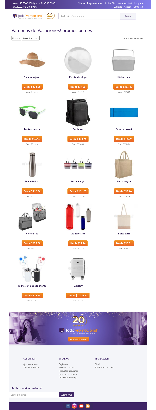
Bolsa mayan (124, 181)
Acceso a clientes (67, 367)
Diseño (98, 364)
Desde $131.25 (78, 191)
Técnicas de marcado (104, 367)
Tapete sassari (124, 129)
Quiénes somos (30, 364)
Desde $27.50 (77, 86)
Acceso (128, 6)
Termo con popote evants (32, 285)
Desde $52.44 (124, 191)
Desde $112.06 (32, 191)
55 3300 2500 (26, 3)
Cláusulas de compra (68, 377)
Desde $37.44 (77, 243)
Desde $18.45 (32, 138)
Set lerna (78, 129)
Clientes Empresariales (90, 3)
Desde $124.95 (32, 295)
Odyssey (78, 285)
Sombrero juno (32, 77)
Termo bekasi (32, 181)
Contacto (138, 6)
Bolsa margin (78, 181)
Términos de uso (31, 367)
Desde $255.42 (123, 86)
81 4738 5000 (48, 3)
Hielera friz (32, 233)
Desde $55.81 (124, 243)
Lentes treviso (32, 129)
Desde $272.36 (32, 86)
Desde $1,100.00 (77, 295)
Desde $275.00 (32, 243)
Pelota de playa (78, 77)
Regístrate (63, 364)
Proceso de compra (68, 374)
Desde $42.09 (124, 138)
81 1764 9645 (30, 6)
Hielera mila (124, 77)
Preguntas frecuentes (68, 371)
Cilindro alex (78, 233)
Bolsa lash (124, 233)
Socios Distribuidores (115, 3)
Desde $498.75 (78, 138)
